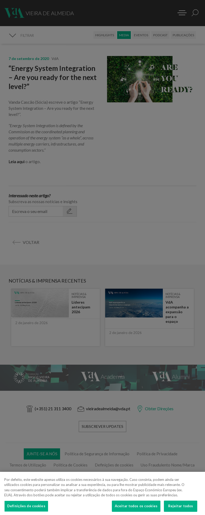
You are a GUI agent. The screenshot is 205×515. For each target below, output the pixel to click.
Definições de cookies (26, 509)
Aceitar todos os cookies (136, 509)
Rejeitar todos (180, 509)
